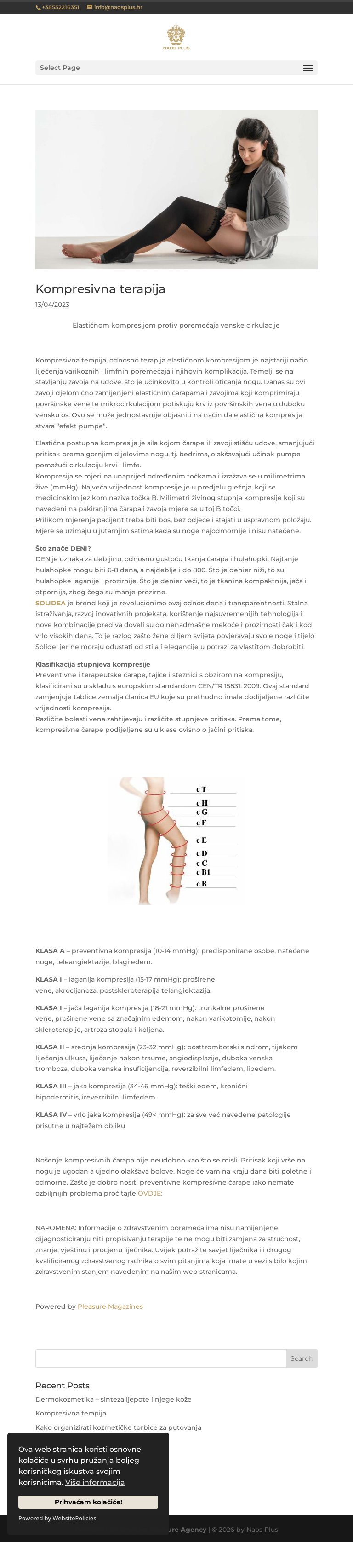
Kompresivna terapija (100, 289)
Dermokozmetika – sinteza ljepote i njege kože (113, 1399)
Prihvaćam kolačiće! (88, 1502)
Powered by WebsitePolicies (57, 1518)
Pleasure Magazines (110, 1306)
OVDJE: (150, 1193)
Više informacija (95, 1482)
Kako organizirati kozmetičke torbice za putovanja (118, 1427)
